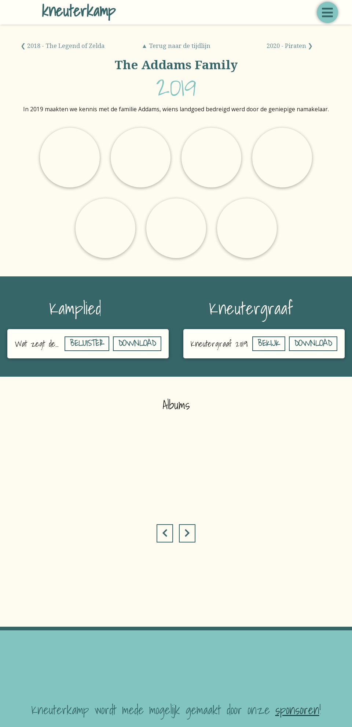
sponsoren (297, 709)
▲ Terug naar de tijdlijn (176, 45)
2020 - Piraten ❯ (290, 45)
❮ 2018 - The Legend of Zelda (62, 45)
